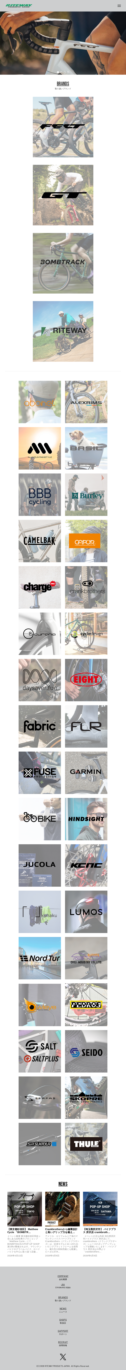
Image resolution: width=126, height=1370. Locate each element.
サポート (63, 1332)
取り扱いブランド (63, 1298)
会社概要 (63, 1277)
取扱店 (63, 1321)
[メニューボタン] (120, 6)
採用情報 (63, 1343)
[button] (58, 72)
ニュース (63, 1310)
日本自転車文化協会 (62, 1285)
